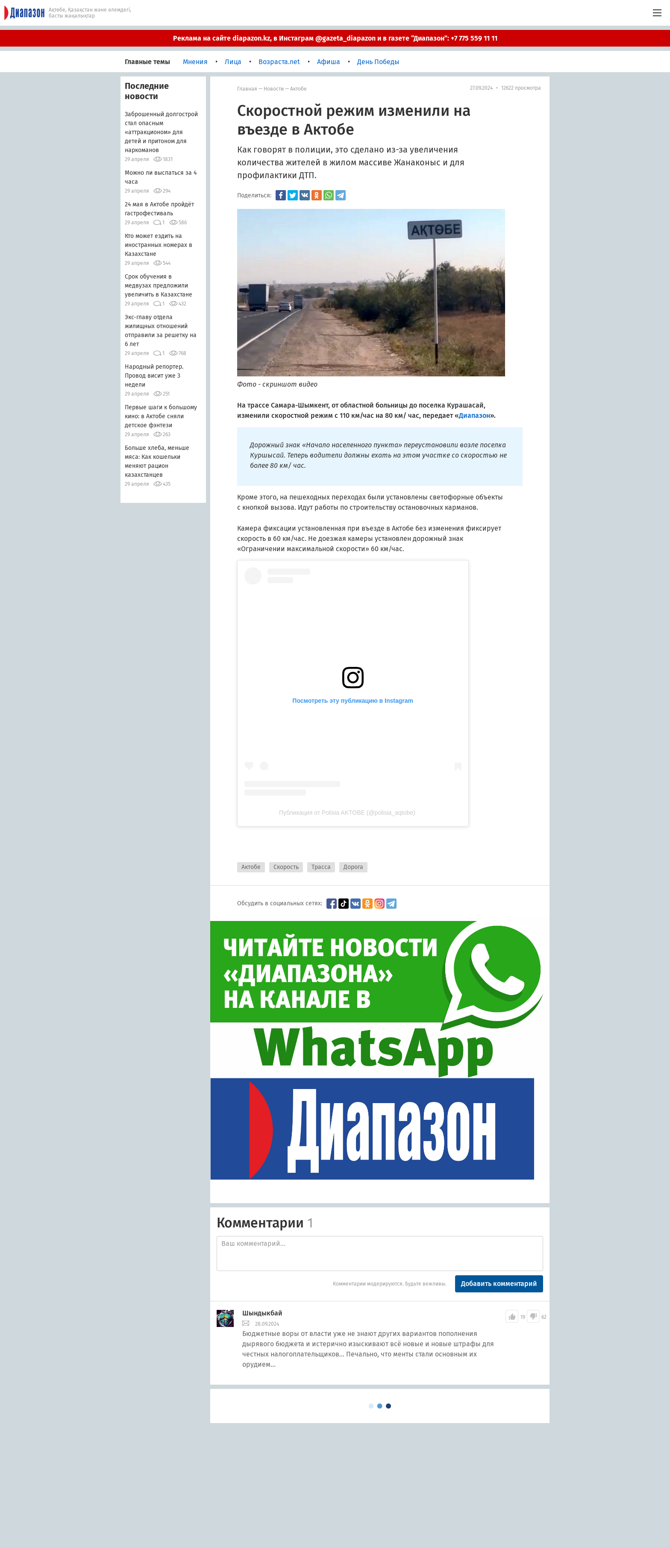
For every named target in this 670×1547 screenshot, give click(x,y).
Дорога (353, 867)
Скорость (286, 867)
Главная (247, 89)
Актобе (298, 89)
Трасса (321, 867)
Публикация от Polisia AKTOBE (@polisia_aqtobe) (347, 812)
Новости (274, 89)
